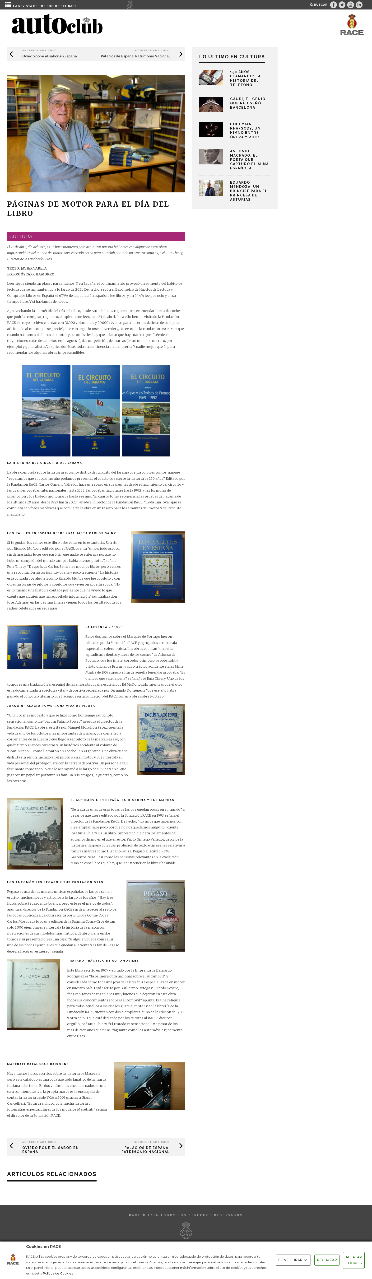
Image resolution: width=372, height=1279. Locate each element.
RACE (72, 6)
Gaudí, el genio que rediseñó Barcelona (247, 103)
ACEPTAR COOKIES (354, 1260)
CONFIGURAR (293, 1260)
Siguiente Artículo (152, 50)
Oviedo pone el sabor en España (49, 56)
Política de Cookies (58, 1273)
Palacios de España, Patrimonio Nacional (135, 56)
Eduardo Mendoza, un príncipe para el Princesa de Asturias (249, 191)
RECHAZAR (327, 1260)
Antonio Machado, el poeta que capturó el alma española (249, 159)
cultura (20, 236)
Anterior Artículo (39, 50)
